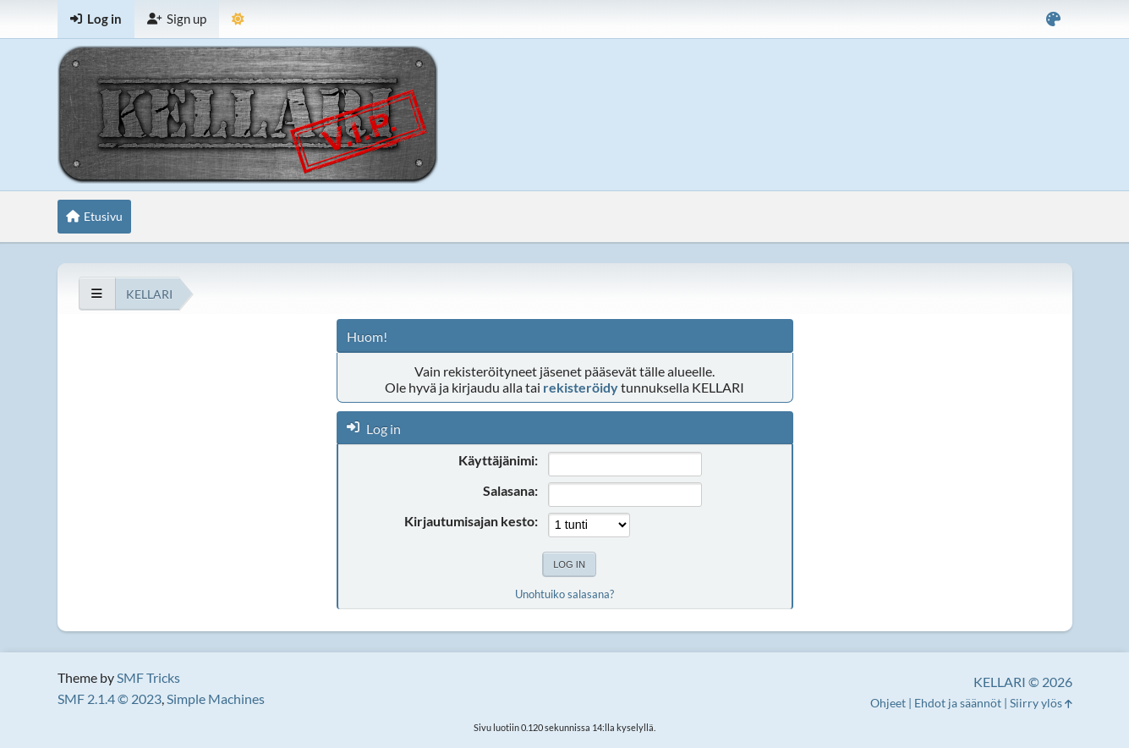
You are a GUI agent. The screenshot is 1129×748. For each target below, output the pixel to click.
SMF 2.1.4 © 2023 (110, 698)
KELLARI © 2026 (1022, 682)
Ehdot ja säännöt (957, 703)
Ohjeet (888, 703)
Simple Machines (216, 698)
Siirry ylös (1041, 703)
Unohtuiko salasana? (564, 594)
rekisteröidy (580, 387)
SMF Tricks (148, 677)
